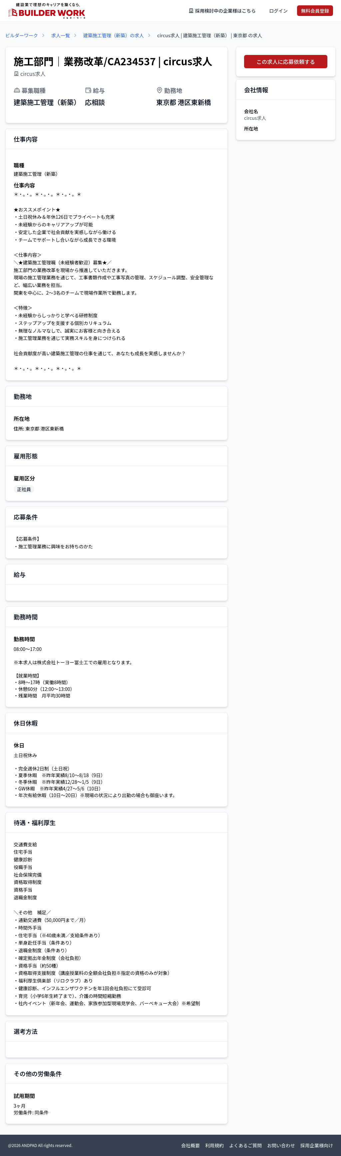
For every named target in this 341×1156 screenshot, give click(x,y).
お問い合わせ (281, 1145)
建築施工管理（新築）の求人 (113, 35)
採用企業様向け (316, 1145)
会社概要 (190, 1145)
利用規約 (214, 1145)
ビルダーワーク (21, 35)
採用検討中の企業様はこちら (222, 10)
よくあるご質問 (245, 1145)
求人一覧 (60, 35)
